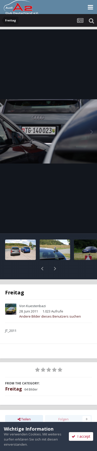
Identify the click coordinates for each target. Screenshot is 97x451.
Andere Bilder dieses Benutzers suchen (50, 303)
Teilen (24, 406)
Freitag (13, 375)
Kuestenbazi (36, 292)
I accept (81, 436)
